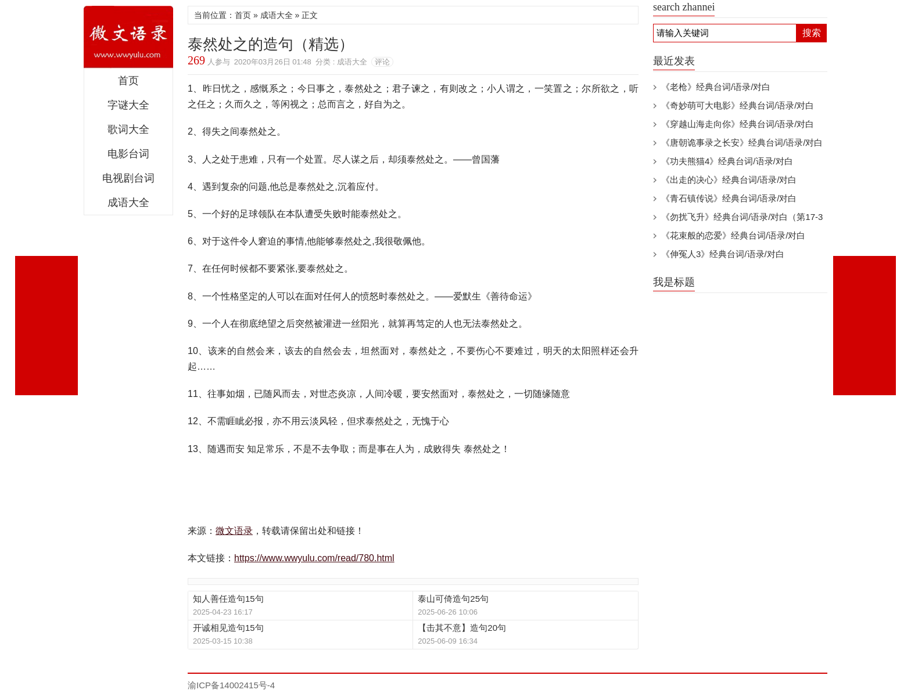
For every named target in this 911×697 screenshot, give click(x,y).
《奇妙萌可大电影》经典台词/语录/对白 (737, 105)
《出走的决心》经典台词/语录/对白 (729, 180)
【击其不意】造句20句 (462, 628)
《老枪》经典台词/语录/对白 (715, 87)
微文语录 (128, 37)
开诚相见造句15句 (228, 628)
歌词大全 (128, 129)
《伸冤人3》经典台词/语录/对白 (722, 254)
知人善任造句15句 (228, 599)
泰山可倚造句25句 (453, 599)
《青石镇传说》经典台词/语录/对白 (729, 198)
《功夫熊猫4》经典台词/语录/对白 (727, 161)
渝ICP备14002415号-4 (231, 685)
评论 (382, 61)
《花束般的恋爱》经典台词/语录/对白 (733, 235)
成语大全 (128, 202)
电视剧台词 (128, 178)
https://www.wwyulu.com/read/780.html (314, 558)
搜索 (811, 33)
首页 (128, 80)
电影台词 (128, 154)
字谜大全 (128, 105)
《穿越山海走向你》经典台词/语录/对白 (737, 124)
